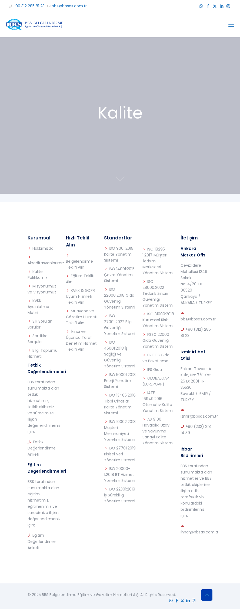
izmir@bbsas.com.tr (199, 416)
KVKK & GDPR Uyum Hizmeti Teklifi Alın (80, 296)
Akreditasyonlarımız (46, 263)
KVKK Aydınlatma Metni (38, 306)
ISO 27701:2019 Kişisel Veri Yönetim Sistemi (120, 454)
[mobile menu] (231, 24)
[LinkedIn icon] (221, 6)
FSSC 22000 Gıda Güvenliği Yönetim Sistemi (158, 340)
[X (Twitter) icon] (215, 6)
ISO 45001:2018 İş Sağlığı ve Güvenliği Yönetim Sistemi (119, 354)
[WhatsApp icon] (201, 6)
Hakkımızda (43, 248)
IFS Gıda (154, 369)
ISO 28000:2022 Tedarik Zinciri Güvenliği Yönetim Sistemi (158, 293)
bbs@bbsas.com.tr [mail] (69, 6)
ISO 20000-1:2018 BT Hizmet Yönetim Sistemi (119, 474)
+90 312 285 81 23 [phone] (29, 6)
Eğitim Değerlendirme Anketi (42, 541)
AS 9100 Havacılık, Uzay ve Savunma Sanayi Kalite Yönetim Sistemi (158, 431)
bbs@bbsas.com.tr (198, 319)
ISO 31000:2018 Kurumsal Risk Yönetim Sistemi (158, 320)
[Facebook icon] (208, 6)
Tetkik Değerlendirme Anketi (42, 448)
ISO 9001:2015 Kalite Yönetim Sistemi (118, 254)
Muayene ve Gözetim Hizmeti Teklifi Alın (81, 317)
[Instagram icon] (228, 6)
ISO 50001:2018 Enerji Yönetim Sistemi (120, 380)
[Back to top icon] (206, 595)
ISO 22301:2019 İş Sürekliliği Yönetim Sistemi (119, 495)
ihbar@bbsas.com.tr (199, 532)
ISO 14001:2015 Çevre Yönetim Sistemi (119, 274)
